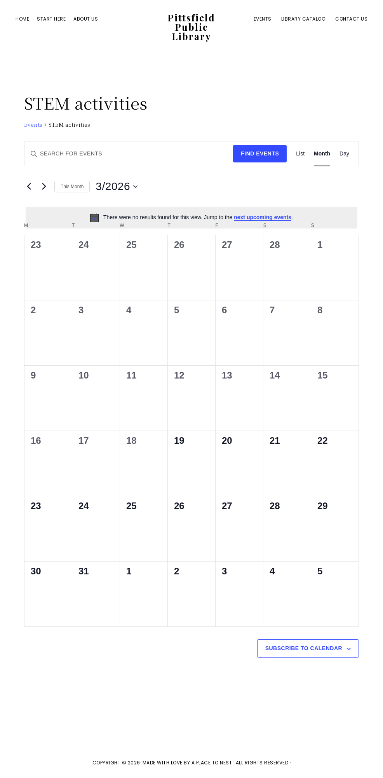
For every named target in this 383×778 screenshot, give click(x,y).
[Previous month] (28, 186)
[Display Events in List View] (300, 153)
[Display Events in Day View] (344, 153)
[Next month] (44, 186)
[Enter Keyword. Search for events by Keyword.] (128, 153)
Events (33, 124)
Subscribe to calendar (303, 648)
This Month (72, 186)
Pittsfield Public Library (191, 27)
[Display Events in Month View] (322, 153)
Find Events (260, 153)
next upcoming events (262, 217)
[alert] (191, 218)
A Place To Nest (212, 762)
